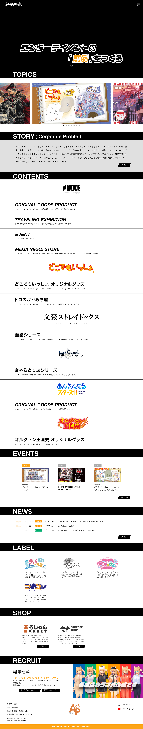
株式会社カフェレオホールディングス (19, 714)
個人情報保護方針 (13, 707)
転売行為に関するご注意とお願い (18, 711)
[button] (63, 125)
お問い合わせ (13, 704)
